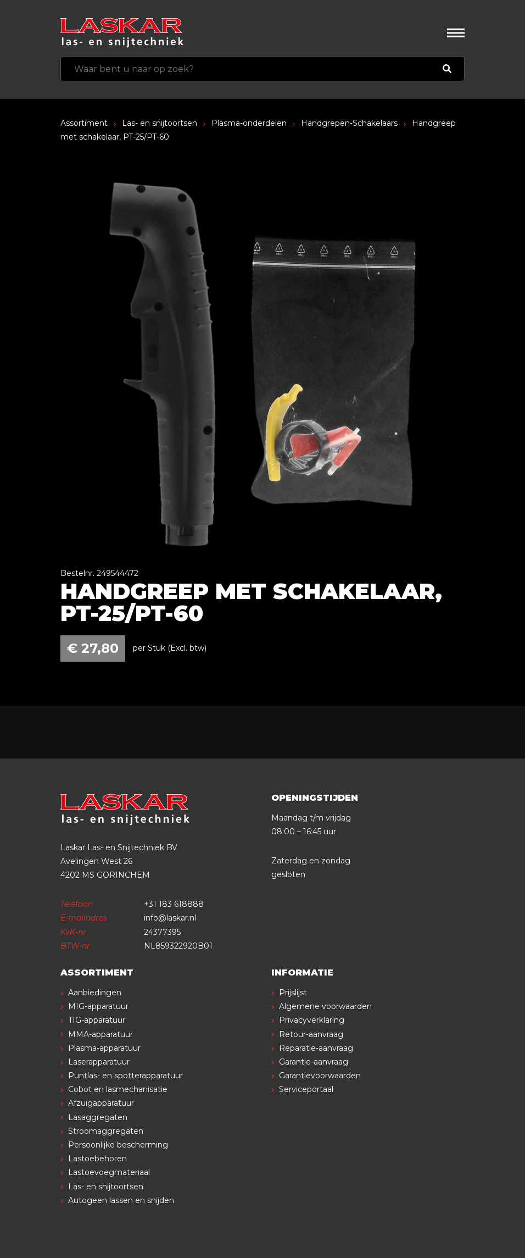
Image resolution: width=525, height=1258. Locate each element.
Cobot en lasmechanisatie (117, 1089)
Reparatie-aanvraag (316, 1048)
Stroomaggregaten (105, 1131)
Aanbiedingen (94, 992)
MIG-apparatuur (98, 1006)
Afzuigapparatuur (101, 1103)
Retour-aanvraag (311, 1034)
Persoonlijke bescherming (118, 1145)
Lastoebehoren (97, 1158)
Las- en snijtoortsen (159, 123)
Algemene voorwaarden (325, 1006)
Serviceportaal (306, 1089)
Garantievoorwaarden (320, 1075)
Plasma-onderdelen (249, 123)
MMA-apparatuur (100, 1034)
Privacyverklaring (311, 1020)
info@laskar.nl (170, 918)
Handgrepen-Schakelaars (349, 123)
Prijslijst (293, 992)
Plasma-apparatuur (104, 1048)
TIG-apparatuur (96, 1020)
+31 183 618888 (174, 904)
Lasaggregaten (97, 1117)
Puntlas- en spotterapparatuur (125, 1075)
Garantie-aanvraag (313, 1062)
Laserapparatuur (99, 1062)
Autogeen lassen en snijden (121, 1200)
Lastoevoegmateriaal (109, 1172)
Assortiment (84, 123)
